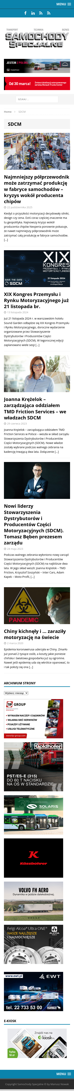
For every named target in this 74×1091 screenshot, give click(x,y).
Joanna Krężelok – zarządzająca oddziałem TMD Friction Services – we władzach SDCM (35, 408)
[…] (6, 240)
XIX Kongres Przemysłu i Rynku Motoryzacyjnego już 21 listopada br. (36, 300)
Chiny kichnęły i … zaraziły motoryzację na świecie (35, 634)
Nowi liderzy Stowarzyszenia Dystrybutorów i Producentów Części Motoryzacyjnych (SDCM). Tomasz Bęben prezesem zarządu (34, 524)
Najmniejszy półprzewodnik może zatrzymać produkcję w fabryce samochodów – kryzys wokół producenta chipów (36, 189)
